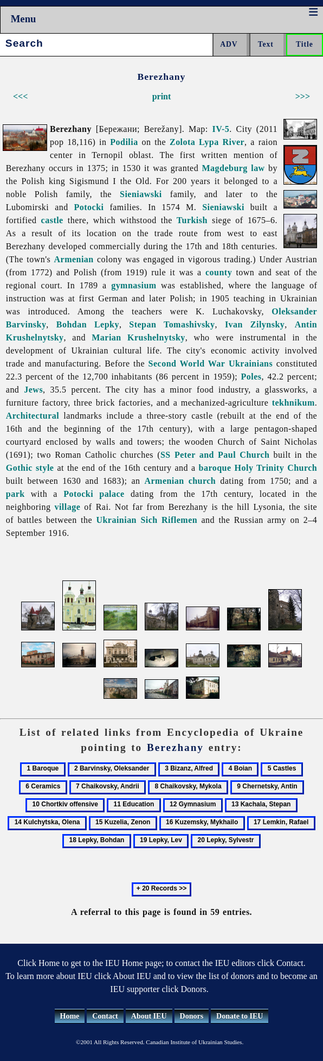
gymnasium (133, 285)
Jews (33, 389)
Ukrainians (251, 363)
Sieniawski (141, 194)
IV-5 (221, 129)
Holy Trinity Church (276, 467)
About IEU (149, 1016)
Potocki (89, 207)
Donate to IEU (239, 1016)
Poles (251, 376)
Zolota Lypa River (207, 142)
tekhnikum (293, 402)
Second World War (186, 363)
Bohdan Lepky (87, 324)
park (15, 493)
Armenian (74, 259)
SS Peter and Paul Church (214, 454)
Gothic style (30, 467)
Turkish (192, 220)
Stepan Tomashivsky (172, 324)
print (161, 96)
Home (70, 1016)
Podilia (124, 142)
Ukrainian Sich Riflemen (146, 520)
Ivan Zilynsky (255, 324)
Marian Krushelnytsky (138, 337)
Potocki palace (94, 493)
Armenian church (180, 480)
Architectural (32, 415)
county (218, 272)
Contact (105, 1016)
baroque (215, 467)
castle (52, 220)
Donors (192, 1016)
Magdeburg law (233, 168)
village (67, 506)
